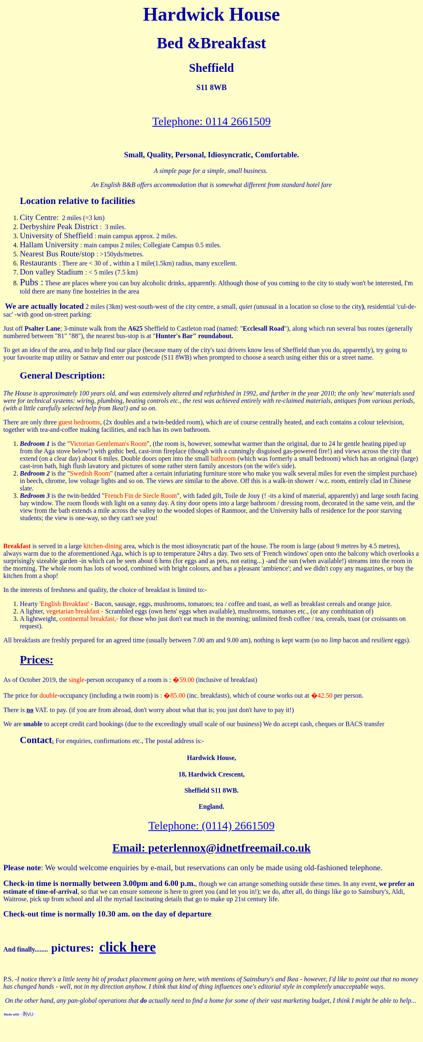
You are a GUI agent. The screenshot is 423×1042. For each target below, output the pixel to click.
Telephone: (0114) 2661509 (211, 825)
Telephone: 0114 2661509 (211, 121)
